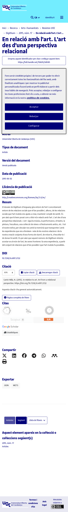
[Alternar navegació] (62, 17)
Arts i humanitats (30, 28)
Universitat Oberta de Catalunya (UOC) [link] (18, 139)
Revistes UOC (48, 28)
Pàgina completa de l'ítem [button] (16, 297)
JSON (6, 385)
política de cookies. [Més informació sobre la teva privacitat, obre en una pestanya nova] (38, 98)
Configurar (34, 125)
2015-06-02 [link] (7, 178)
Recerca (14, 28)
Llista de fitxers (36, 420)
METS (15, 385)
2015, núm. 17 (25, 33)
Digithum (10, 33)
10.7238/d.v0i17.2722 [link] (11, 258)
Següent (21, 420)
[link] (5, 152)
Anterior (9, 420)
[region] (34, 101)
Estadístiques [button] (11, 332)
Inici (4, 28)
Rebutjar (34, 116)
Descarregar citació (48, 272)
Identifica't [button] (50, 17)
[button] (32, 17)
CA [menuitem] (36, 17)
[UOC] (14, 8)
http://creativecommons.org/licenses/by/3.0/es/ (24, 197)
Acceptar (34, 107)
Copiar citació (28, 272)
